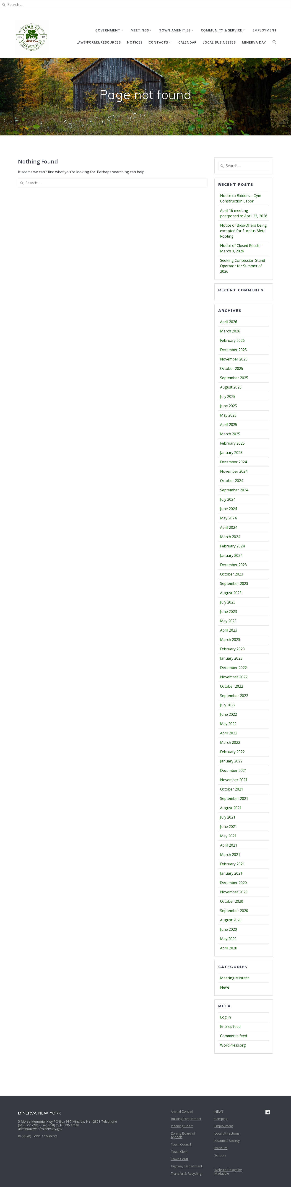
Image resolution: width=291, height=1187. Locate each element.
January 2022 (231, 761)
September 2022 (234, 695)
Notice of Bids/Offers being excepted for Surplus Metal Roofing (243, 231)
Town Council (181, 1144)
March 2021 (230, 854)
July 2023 (227, 602)
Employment (223, 1126)
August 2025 (231, 387)
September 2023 (234, 583)
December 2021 (233, 770)
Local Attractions (226, 1133)
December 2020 (233, 882)
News (225, 987)
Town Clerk (179, 1151)
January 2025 (231, 452)
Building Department (186, 1119)
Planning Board (182, 1126)
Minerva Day (254, 42)
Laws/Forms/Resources (98, 42)
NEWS (218, 1111)
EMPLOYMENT (264, 30)
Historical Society (227, 1140)
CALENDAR (187, 42)
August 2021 (231, 807)
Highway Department (186, 1166)
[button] (274, 43)
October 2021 (231, 789)
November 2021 (233, 779)
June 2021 (228, 826)
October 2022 (231, 686)
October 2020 (231, 901)
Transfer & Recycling (186, 1173)
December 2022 (233, 667)
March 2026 (230, 331)
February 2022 (232, 751)
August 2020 (231, 920)
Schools (220, 1155)
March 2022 (230, 742)
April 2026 (228, 321)
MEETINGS (140, 30)
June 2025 (228, 405)
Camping (220, 1119)
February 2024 (232, 546)
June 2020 (228, 929)
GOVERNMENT (107, 30)
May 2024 (228, 518)
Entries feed (230, 1026)
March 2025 (230, 433)
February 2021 (232, 863)
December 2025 (233, 349)
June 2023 (228, 611)
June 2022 (228, 714)
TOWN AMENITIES (175, 30)
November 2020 (233, 891)
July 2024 (227, 499)
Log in (225, 1017)
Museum (220, 1148)
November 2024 (233, 471)
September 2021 (234, 798)
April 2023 (228, 630)
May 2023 (228, 620)
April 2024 (228, 527)
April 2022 (228, 733)
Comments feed (233, 1035)
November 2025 (233, 359)
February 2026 (232, 340)
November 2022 (233, 676)
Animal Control (182, 1111)
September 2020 (234, 910)
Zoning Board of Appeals (183, 1135)
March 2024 (230, 536)
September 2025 (234, 377)
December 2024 (233, 461)
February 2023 (232, 648)
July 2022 (227, 705)
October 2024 (231, 480)
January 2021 (231, 873)
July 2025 (227, 396)
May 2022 (228, 723)
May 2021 (228, 835)
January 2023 (231, 658)
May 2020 (228, 938)
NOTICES (135, 42)
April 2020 (228, 948)
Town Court (179, 1159)
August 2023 (231, 592)
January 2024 (231, 555)
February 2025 (232, 443)
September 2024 (234, 489)
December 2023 (233, 564)
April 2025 (228, 424)
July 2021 (227, 817)
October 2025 (231, 368)
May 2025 (228, 415)
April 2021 (228, 845)
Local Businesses (219, 42)
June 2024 (228, 508)
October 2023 (231, 574)
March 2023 (230, 639)
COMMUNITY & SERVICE (221, 30)
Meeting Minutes (234, 977)
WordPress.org (233, 1045)
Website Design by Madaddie (228, 1172)
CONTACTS (158, 42)
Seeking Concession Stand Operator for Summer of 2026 (242, 266)
